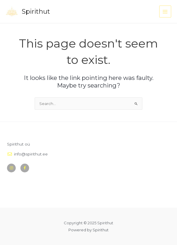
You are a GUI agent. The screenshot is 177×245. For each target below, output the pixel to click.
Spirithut (36, 11)
